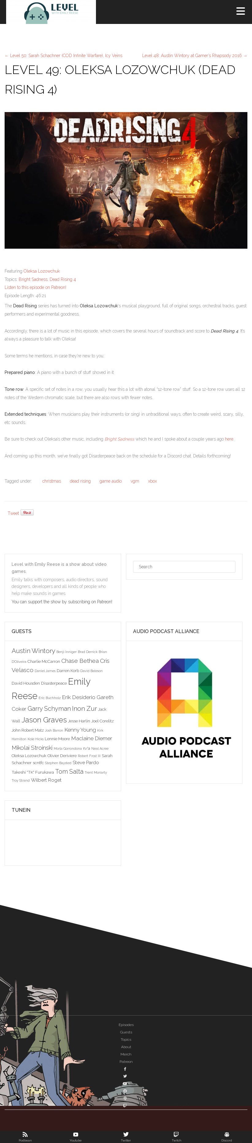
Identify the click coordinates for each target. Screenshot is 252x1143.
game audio (111, 481)
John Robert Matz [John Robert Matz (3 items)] (28, 730)
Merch (126, 1054)
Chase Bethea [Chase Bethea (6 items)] (80, 660)
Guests (126, 1032)
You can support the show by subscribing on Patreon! (62, 601)
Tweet (13, 513)
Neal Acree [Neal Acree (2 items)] (100, 748)
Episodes (126, 1025)
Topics (126, 1039)
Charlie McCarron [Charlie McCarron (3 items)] (44, 661)
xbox (152, 481)
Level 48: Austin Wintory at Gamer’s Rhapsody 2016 (194, 55)
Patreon (126, 1061)
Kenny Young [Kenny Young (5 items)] (80, 730)
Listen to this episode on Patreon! (35, 287)
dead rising (80, 481)
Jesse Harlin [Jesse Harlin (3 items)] (79, 720)
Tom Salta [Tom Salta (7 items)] (69, 771)
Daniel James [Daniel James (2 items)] (45, 671)
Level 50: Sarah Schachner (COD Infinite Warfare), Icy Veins (63, 55)
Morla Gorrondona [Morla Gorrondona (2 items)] (68, 748)
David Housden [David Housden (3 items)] (26, 683)
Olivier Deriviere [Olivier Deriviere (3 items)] (62, 755)
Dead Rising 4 (63, 279)
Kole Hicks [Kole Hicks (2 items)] (36, 739)
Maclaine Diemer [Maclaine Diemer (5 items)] (91, 738)
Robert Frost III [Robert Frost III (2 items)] (89, 756)
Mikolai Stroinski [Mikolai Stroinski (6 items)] (32, 747)
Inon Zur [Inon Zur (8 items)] (84, 708)
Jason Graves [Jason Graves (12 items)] (44, 719)
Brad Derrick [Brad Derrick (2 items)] (87, 652)
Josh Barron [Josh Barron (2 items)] (54, 730)
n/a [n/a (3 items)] (86, 748)
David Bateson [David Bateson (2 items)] (91, 671)
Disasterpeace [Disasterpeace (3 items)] (54, 683)
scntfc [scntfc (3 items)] (38, 762)
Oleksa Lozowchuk (42, 271)
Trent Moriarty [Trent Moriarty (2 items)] (96, 772)
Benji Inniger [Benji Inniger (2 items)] (66, 652)
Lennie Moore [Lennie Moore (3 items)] (57, 738)
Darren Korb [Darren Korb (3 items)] (68, 670)
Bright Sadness (33, 279)
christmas (51, 481)
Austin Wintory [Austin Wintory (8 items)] (33, 651)
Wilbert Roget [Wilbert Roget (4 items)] (46, 780)
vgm (135, 481)
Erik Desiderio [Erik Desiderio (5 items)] (78, 697)
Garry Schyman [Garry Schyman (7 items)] (49, 708)
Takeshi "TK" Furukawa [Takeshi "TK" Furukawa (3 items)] (33, 772)
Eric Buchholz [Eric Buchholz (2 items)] (50, 698)
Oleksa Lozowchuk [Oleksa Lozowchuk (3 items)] (29, 755)
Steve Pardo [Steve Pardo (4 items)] (86, 762)
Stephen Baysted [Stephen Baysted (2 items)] (58, 763)
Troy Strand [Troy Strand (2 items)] (21, 780)
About (126, 1047)
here (229, 439)
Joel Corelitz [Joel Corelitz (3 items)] (102, 720)
